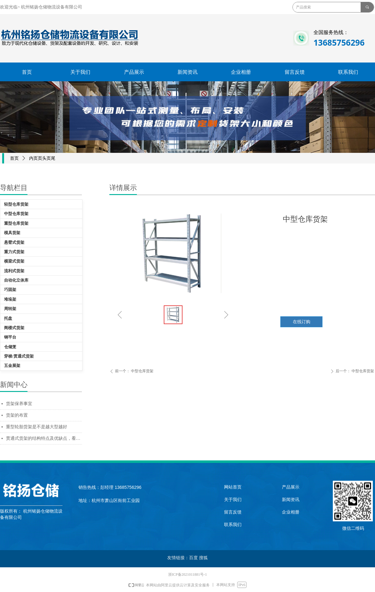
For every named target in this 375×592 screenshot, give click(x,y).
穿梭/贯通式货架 (19, 356)
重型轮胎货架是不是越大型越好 (36, 426)
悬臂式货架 (14, 242)
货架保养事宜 (19, 403)
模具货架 (12, 232)
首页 (14, 158)
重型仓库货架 (16, 223)
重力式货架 (14, 251)
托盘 (8, 318)
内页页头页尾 (42, 158)
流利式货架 (14, 270)
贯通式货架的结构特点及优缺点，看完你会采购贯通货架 (44, 438)
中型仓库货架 (16, 213)
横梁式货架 (14, 261)
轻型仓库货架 (16, 204)
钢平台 (10, 337)
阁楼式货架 (14, 327)
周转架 (10, 308)
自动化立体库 (16, 280)
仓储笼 (10, 346)
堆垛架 (10, 299)
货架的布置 (17, 415)
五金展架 (12, 365)
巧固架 (10, 289)
